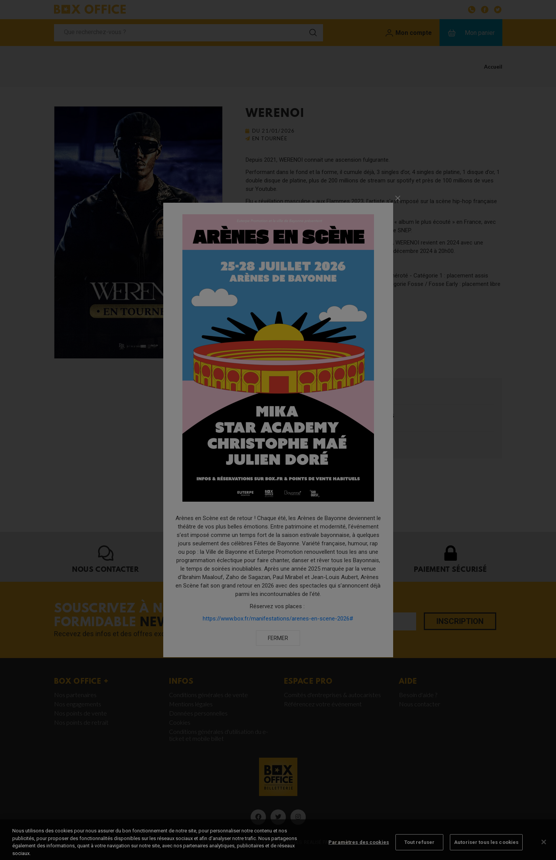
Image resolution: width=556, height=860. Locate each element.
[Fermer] (543, 850)
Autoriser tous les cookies (486, 850)
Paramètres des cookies (358, 850)
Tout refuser (419, 850)
